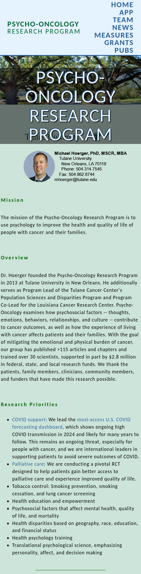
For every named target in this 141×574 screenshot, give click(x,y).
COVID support (28, 419)
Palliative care (28, 464)
